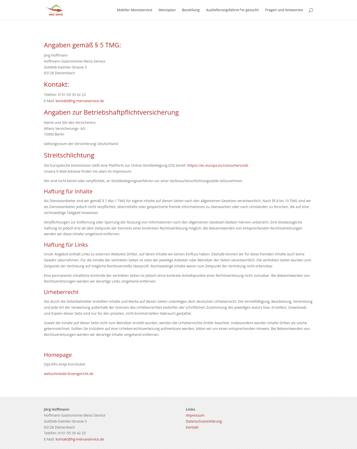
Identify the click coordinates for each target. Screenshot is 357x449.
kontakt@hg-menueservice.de (80, 100)
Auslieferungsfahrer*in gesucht (232, 10)
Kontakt (192, 427)
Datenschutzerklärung (204, 421)
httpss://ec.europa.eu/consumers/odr (217, 165)
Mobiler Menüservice (134, 10)
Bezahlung (190, 10)
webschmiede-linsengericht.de (68, 373)
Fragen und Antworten (284, 10)
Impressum (195, 415)
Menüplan (167, 10)
